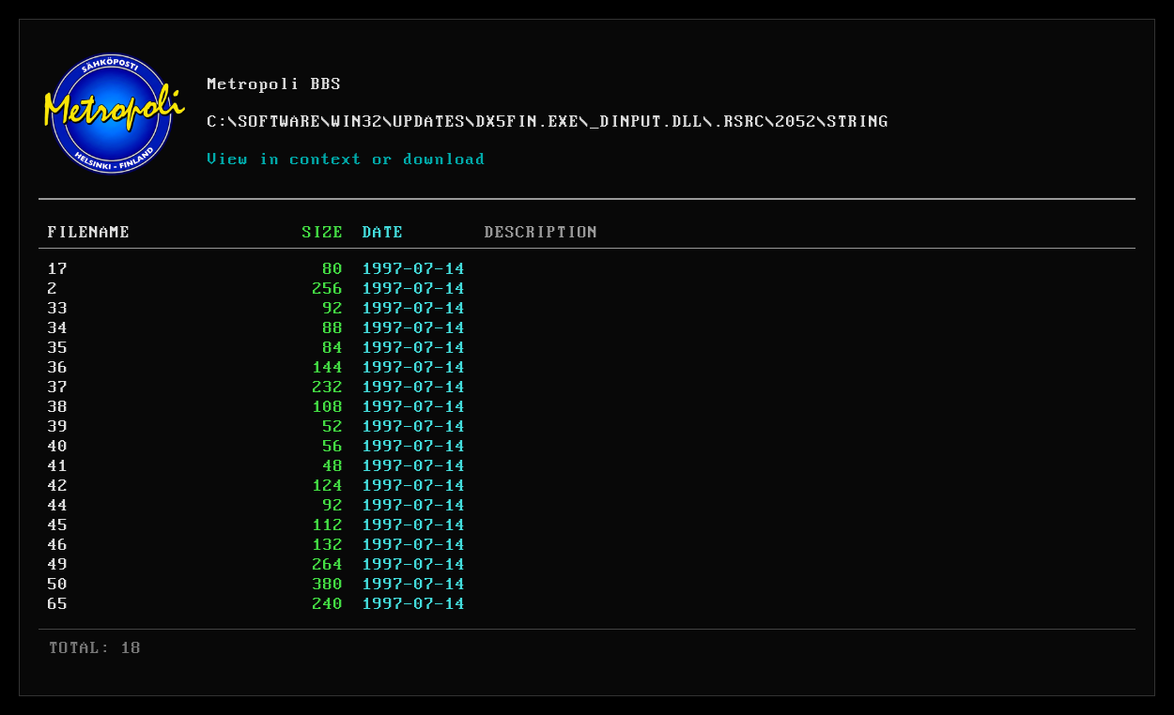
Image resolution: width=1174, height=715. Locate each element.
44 (58, 505)
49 (58, 564)
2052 (796, 122)
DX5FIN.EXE (527, 122)
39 (58, 427)
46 (58, 545)
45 (58, 525)
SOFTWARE (280, 122)
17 (58, 269)
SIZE (323, 232)
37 (58, 387)
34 (58, 328)
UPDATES (430, 122)
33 (58, 308)
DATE (383, 232)
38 (58, 407)
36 (58, 367)
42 (58, 486)
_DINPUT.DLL (646, 122)
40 (58, 446)
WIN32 (357, 122)
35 (58, 348)
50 (58, 584)
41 (58, 466)
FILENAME (89, 232)
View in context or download (347, 159)
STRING (858, 122)
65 (58, 604)
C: (218, 122)
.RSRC (739, 122)
